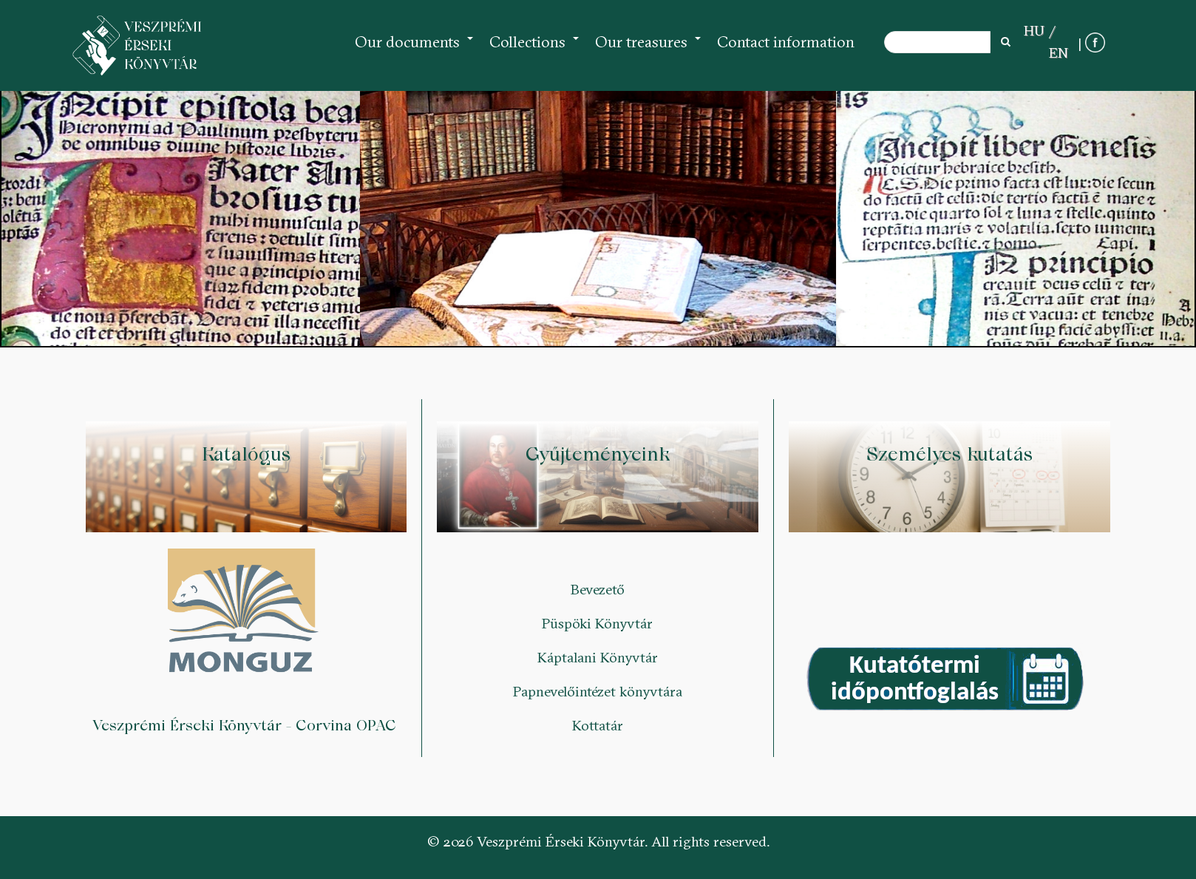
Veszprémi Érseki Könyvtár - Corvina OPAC (246, 725)
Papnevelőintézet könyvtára (597, 691)
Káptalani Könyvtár (597, 657)
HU (1034, 30)
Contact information (785, 42)
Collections (534, 49)
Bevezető (598, 589)
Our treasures (648, 49)
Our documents (415, 49)
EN (1058, 52)
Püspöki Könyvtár (597, 623)
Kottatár (597, 725)
